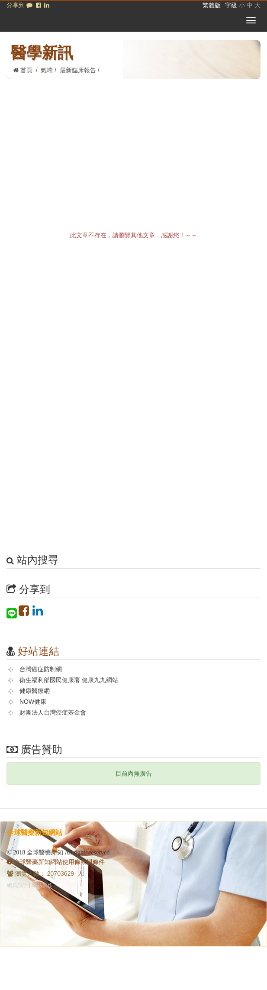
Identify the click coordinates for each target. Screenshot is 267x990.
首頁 (22, 70)
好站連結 (38, 651)
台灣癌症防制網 (40, 669)
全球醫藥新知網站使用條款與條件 (56, 861)
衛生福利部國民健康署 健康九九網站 (68, 679)
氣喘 (47, 70)
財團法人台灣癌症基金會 (52, 712)
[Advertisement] (133, 144)
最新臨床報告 (78, 70)
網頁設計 (17, 885)
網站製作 (42, 885)
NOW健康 (32, 701)
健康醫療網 (34, 690)
